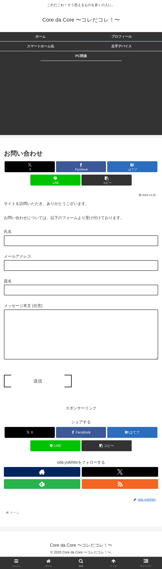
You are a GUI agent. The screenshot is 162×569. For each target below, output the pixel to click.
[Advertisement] (81, 101)
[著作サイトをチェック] (42, 481)
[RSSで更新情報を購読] (120, 494)
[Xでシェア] (30, 166)
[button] (106, 180)
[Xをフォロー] (120, 481)
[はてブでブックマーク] (132, 166)
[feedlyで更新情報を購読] (42, 494)
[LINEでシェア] (55, 180)
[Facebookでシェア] (81, 166)
